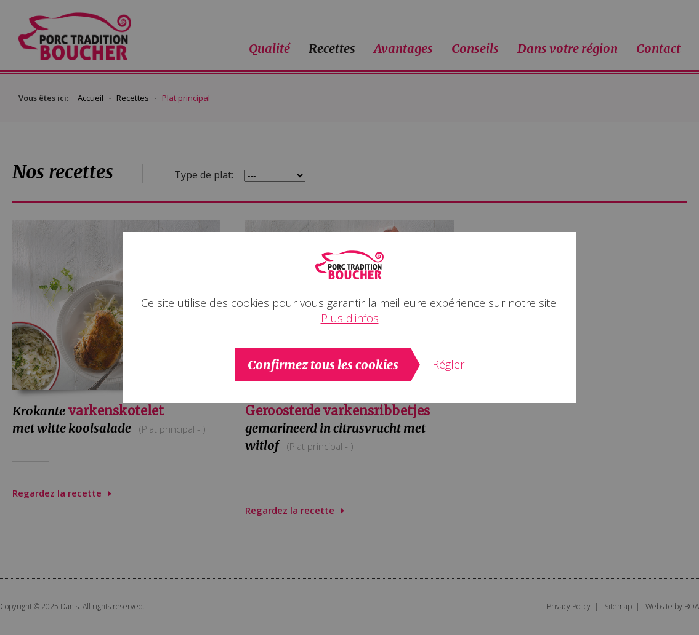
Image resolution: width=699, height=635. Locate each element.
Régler (448, 364)
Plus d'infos (350, 318)
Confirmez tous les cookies (323, 364)
